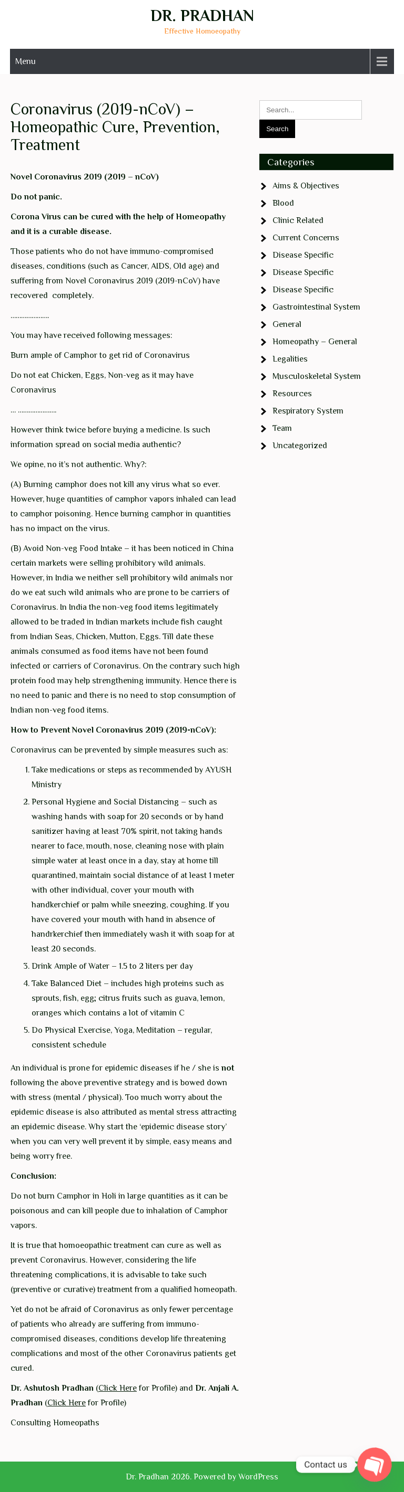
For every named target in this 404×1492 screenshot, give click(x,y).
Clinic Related (298, 220)
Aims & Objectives (305, 186)
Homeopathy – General (314, 341)
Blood (283, 203)
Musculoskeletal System (316, 376)
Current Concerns (305, 237)
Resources (292, 393)
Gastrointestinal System (316, 307)
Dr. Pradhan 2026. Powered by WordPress (202, 1477)
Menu (25, 61)
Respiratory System (308, 411)
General (286, 324)
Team (282, 428)
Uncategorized (299, 445)
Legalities (290, 359)
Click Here (117, 1388)
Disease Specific (303, 255)
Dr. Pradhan (202, 16)
